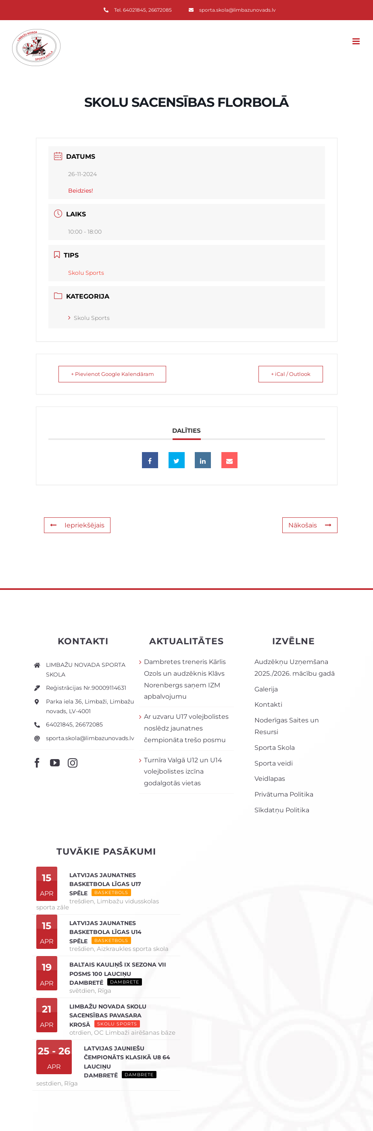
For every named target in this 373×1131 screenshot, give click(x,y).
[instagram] (72, 763)
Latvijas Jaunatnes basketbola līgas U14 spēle (105, 932)
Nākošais (309, 525)
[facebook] (37, 763)
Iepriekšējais (77, 525)
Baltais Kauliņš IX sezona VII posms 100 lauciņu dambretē (117, 973)
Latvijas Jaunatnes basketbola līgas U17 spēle (105, 884)
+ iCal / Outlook (289, 374)
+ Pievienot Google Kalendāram (114, 374)
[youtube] (55, 763)
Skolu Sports (89, 318)
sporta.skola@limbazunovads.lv (90, 738)
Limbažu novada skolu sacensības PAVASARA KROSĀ (107, 1015)
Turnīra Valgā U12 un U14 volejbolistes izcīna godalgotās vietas (183, 771)
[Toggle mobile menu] (356, 41)
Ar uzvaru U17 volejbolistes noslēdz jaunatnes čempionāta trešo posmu (186, 728)
